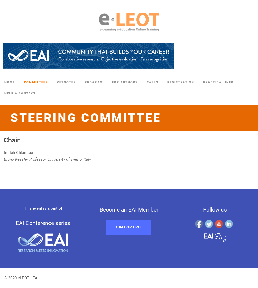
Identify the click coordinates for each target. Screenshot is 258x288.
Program (94, 82)
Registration (180, 82)
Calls (152, 82)
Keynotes (66, 82)
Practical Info (218, 82)
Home (9, 82)
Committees (36, 82)
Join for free (128, 227)
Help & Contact (20, 93)
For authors (125, 82)
